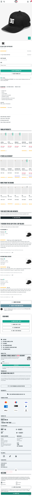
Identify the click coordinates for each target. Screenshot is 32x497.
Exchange (4, 343)
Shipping (3, 339)
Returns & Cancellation (7, 341)
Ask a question (16, 217)
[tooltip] (30, 54)
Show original (2, 283)
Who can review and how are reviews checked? (9, 226)
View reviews (10, 107)
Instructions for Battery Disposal (6, 445)
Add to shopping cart (16, 70)
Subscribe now (16, 365)
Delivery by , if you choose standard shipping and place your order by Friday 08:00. (16, 79)
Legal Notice (3, 460)
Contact (2, 446)
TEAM (18, 444)
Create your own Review (16, 306)
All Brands (18, 439)
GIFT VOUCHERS (20, 446)
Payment (2, 438)
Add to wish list (16, 73)
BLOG (18, 443)
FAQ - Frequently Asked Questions (9, 347)
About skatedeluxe (20, 438)
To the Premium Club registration (16, 386)
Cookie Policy (3, 465)
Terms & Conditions (4, 463)
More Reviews (16, 302)
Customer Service (5, 349)
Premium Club (10, 308)
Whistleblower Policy (4, 467)
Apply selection (16, 487)
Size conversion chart (6, 345)
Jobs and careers (19, 440)
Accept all (16, 493)
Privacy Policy (3, 464)
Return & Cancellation (4, 440)
